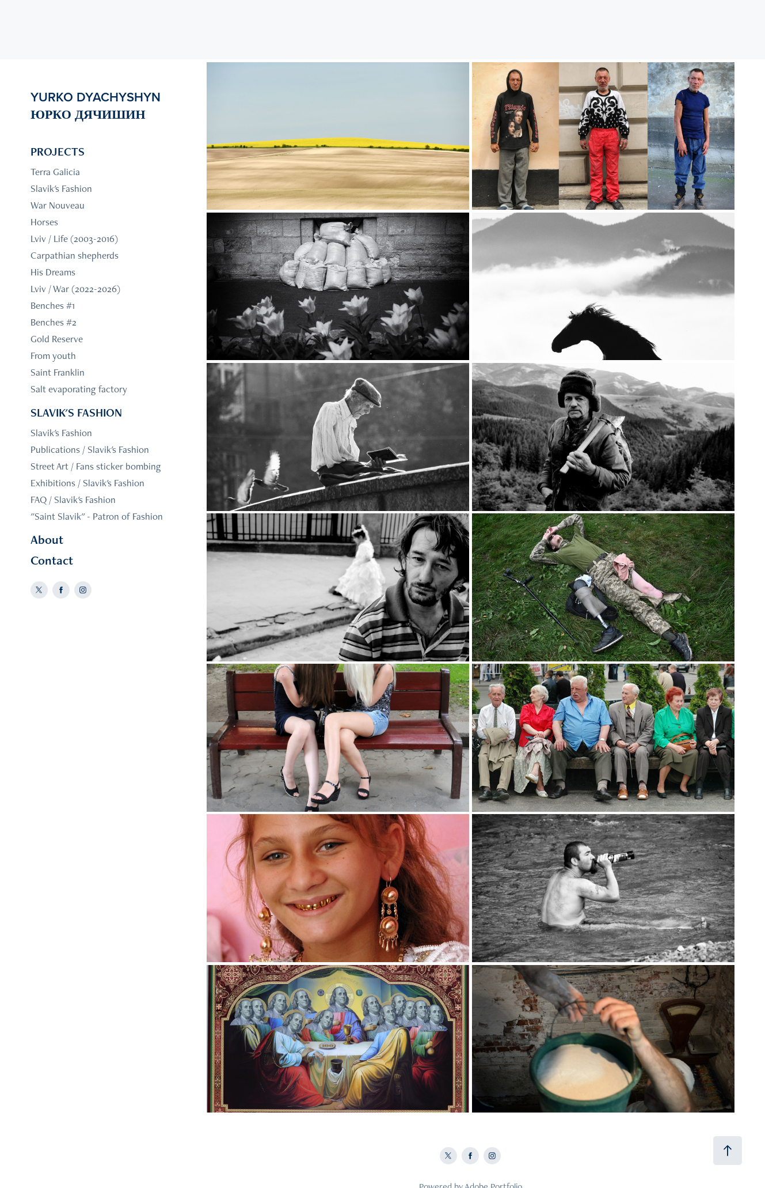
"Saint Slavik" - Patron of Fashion (97, 516)
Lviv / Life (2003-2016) (74, 238)
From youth (53, 355)
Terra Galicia (55, 171)
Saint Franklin (58, 372)
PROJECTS (58, 151)
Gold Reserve (57, 338)
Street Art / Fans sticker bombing (96, 466)
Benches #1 (53, 305)
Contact (52, 560)
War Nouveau (58, 205)
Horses (44, 221)
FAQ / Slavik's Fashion (73, 499)
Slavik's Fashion (61, 188)
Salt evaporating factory (79, 389)
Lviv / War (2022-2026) (75, 288)
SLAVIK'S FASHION (76, 412)
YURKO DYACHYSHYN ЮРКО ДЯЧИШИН (127, 105)
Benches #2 (54, 322)
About (47, 539)
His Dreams (53, 272)
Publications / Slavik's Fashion (90, 449)
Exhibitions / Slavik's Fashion (87, 482)
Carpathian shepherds (75, 255)
